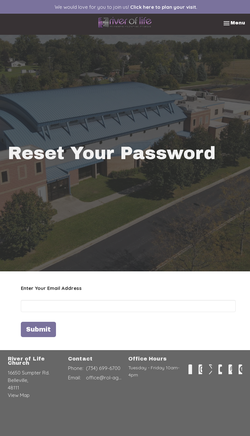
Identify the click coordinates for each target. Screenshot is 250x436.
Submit (38, 329)
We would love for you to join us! (126, 7)
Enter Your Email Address (51, 288)
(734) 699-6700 (103, 368)
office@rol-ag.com (104, 378)
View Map (19, 395)
